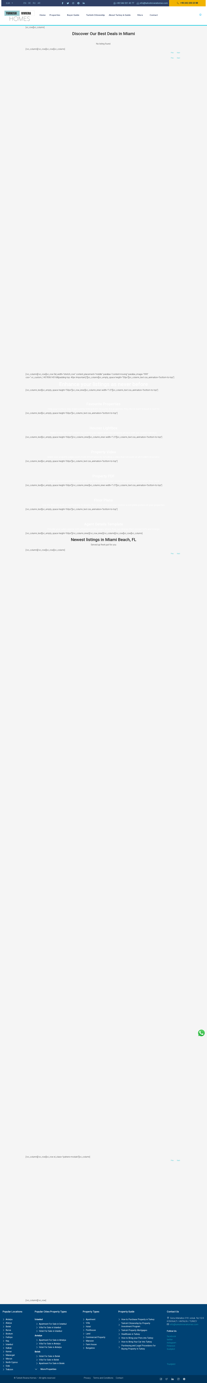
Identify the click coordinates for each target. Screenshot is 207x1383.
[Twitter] (68, 3)
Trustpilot (171, 1364)
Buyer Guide (74, 15)
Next (178, 53)
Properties (56, 15)
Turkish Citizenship (95, 15)
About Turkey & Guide (121, 15)
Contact (154, 15)
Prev (172, 53)
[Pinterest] (78, 3)
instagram (171, 1342)
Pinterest (171, 1346)
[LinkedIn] (173, 1379)
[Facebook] (63, 3)
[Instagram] (73, 3)
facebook (171, 1336)
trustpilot (171, 1349)
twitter (170, 1339)
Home (43, 15)
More (141, 15)
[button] (187, 3)
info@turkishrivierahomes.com (184, 1324)
